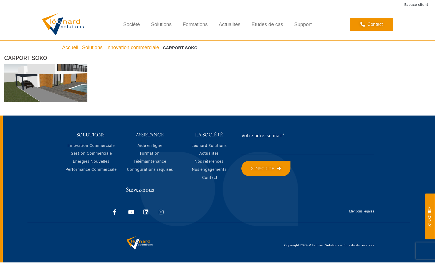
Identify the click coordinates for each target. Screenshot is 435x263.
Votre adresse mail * (262, 136)
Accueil (70, 47)
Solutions (161, 24)
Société (131, 24)
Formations (195, 24)
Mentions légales (361, 212)
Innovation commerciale (132, 47)
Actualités (229, 24)
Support (303, 24)
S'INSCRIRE (430, 216)
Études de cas (267, 24)
